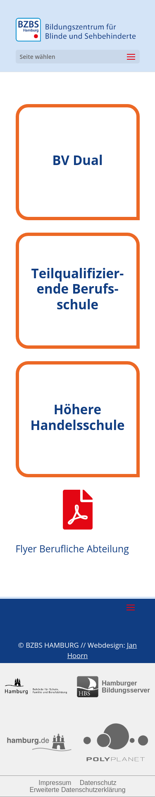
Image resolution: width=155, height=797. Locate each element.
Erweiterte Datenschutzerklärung (77, 789)
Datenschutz (98, 782)
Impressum (54, 782)
